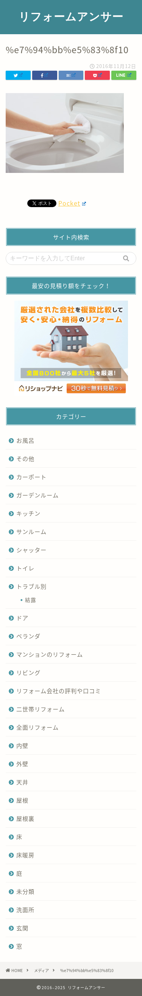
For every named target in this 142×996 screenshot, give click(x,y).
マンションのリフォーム (49, 654)
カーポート (31, 476)
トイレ (25, 568)
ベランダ (28, 636)
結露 (30, 599)
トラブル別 (31, 586)
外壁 (22, 763)
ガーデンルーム (37, 495)
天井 (22, 781)
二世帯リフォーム (40, 709)
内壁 (22, 745)
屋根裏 (25, 818)
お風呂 (25, 440)
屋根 (22, 800)
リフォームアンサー (71, 16)
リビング (28, 672)
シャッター (31, 549)
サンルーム (31, 531)
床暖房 (25, 854)
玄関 (22, 927)
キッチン (28, 513)
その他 (25, 458)
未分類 (25, 891)
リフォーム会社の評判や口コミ (58, 690)
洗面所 (25, 909)
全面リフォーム (37, 727)
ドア (22, 617)
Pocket (72, 202)
